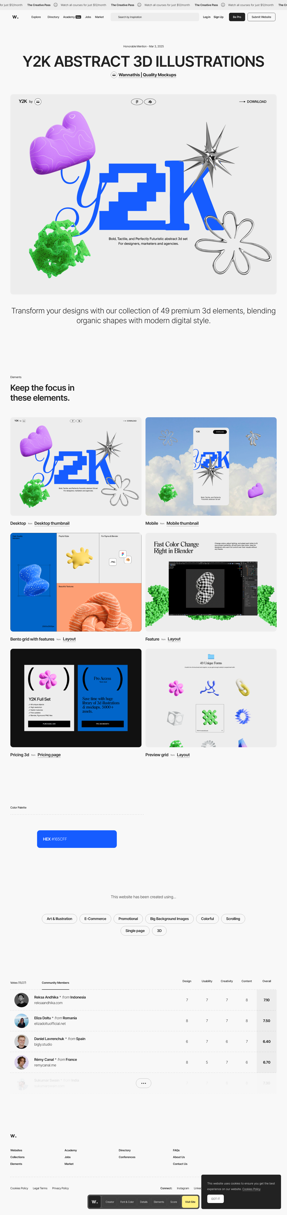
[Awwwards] (15, 17)
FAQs (176, 1150)
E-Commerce (95, 919)
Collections (17, 1157)
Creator (110, 1201)
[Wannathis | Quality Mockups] (143, 75)
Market (99, 17)
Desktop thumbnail (52, 523)
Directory (53, 17)
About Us (179, 1157)
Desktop (18, 523)
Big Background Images (169, 919)
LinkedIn (199, 1188)
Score (173, 1201)
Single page (135, 931)
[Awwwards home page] (95, 1202)
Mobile (151, 523)
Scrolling (233, 919)
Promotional (128, 919)
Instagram (183, 1188)
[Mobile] (211, 466)
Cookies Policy (19, 1188)
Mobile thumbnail (183, 523)
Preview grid (156, 754)
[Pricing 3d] (76, 698)
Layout (69, 639)
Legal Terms (40, 1188)
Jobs (88, 17)
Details (143, 1201)
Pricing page (49, 755)
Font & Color (127, 1201)
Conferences (127, 1157)
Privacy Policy (60, 1188)
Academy (72, 17)
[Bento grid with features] (76, 582)
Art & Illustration (59, 919)
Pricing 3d (19, 754)
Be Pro (237, 17)
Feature (152, 639)
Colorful (207, 919)
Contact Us (180, 1163)
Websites (16, 1150)
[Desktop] (76, 466)
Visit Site (190, 1201)
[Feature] (211, 582)
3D (159, 931)
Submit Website (261, 17)
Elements (159, 1201)
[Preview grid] (211, 698)
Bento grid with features (32, 639)
